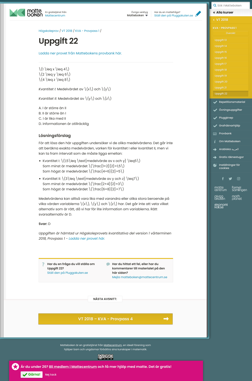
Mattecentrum (55, 15)
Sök (214, 5)
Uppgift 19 (221, 75)
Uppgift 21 (221, 87)
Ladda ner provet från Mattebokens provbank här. (80, 53)
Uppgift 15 (221, 52)
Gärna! (34, 374)
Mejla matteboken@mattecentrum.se (139, 277)
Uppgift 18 (221, 70)
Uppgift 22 (221, 93)
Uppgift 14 (221, 46)
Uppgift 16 (221, 58)
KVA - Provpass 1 (87, 31)
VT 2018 (67, 31)
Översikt (230, 33)
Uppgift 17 (221, 64)
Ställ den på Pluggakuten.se (173, 15)
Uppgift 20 (221, 81)
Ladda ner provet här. (87, 238)
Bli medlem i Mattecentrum (73, 366)
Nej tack (51, 374)
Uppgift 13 (221, 40)
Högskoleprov (49, 31)
